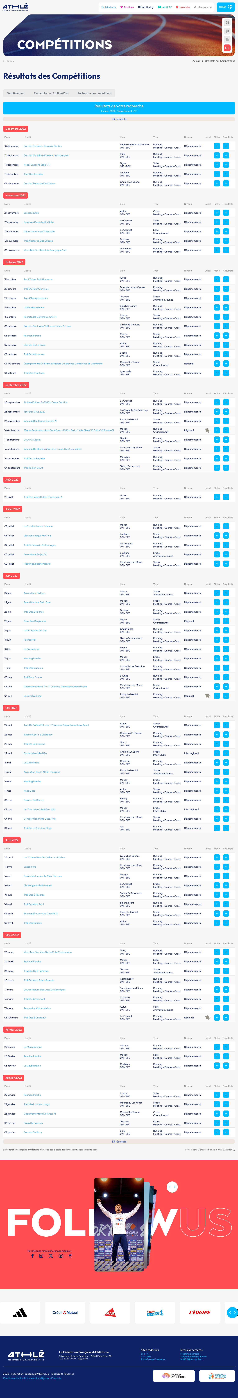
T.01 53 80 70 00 (67, 1358)
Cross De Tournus (33, 1122)
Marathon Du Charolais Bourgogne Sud (45, 250)
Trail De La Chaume (34, 743)
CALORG (146, 1356)
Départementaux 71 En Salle (39, 231)
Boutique (127, 7)
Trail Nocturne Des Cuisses (38, 240)
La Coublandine (32, 1065)
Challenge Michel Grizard (38, 885)
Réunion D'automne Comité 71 (40, 420)
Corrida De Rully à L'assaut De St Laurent (46, 155)
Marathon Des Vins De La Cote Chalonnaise (48, 952)
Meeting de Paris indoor (193, 1356)
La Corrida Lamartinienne (38, 526)
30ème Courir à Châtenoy (38, 734)
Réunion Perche (32, 1094)
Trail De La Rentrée (34, 458)
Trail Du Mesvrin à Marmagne (40, 545)
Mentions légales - (40, 1378)
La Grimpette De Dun (35, 630)
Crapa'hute (30, 866)
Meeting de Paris (189, 1353)
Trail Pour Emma (33, 677)
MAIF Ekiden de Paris (192, 1359)
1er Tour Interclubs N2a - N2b (39, 809)
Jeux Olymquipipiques (36, 298)
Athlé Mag (145, 7)
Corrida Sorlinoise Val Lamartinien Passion (47, 326)
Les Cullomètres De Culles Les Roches (44, 857)
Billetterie (108, 7)
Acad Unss (29, 790)
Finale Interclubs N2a (35, 753)
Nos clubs (183, 7)
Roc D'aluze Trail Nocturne (38, 279)
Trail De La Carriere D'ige (38, 828)
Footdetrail (30, 639)
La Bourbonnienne (34, 307)
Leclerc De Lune (32, 695)
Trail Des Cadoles (33, 667)
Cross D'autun (31, 212)
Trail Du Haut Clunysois (36, 288)
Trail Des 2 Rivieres (34, 894)
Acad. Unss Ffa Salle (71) (37, 164)
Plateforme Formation (153, 1359)
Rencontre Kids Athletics (37, 1008)
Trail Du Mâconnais (34, 354)
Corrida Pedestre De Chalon (39, 183)
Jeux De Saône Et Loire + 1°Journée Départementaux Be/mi (56, 725)
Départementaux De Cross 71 (40, 1113)
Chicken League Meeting (37, 535)
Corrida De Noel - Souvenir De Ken (43, 146)
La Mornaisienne (33, 1046)
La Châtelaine (31, 762)
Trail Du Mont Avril (34, 904)
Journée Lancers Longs (36, 1104)
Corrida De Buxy (33, 1132)
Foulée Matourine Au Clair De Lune (43, 876)
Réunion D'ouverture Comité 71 (41, 913)
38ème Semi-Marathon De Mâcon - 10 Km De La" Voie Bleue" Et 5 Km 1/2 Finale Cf (69, 430)
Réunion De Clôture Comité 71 (40, 316)
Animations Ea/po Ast (35, 554)
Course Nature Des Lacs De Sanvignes (45, 989)
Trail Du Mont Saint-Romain (39, 980)
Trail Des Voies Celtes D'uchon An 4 (43, 496)
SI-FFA (144, 1353)
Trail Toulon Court (33, 467)
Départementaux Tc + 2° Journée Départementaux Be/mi (55, 686)
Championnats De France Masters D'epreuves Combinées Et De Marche (63, 363)
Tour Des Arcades (33, 174)
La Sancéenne (31, 649)
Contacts (56, 1378)
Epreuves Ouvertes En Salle (39, 222)
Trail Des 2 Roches (34, 611)
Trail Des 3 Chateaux (35, 1017)
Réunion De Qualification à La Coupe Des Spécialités (52, 448)
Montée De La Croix (34, 344)
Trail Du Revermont (34, 998)
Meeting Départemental (37, 563)
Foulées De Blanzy (34, 800)
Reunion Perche (32, 335)
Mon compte (203, 7)
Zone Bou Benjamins (35, 621)
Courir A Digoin (32, 439)
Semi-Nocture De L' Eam (37, 602)
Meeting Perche (32, 658)
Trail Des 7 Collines (34, 372)
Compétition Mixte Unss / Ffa (40, 818)
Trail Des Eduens (33, 922)
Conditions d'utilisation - (16, 1378)
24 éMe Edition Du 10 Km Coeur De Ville (46, 402)
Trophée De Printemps (36, 970)
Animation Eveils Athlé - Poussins (42, 771)
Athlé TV (165, 7)
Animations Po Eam (34, 592)
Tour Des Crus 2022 (34, 411)
